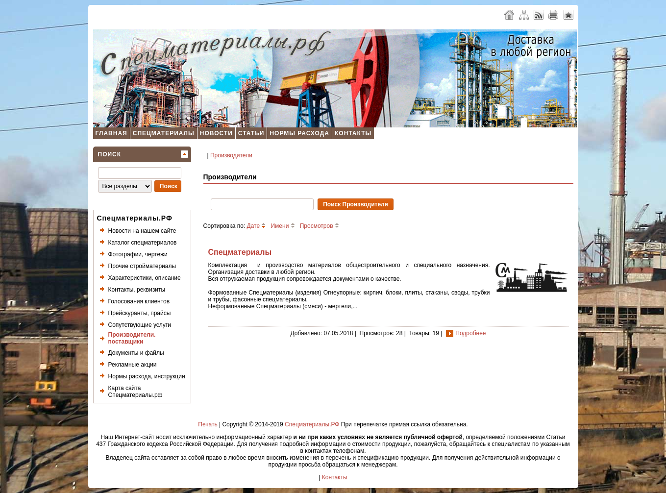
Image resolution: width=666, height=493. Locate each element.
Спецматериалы (164, 133)
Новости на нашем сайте (142, 230)
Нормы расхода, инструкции (146, 376)
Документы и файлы (136, 352)
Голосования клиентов (139, 301)
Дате (256, 225)
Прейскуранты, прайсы (139, 313)
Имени (283, 225)
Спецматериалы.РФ (312, 424)
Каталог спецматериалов (142, 242)
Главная (111, 133)
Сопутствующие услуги (139, 324)
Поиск (110, 154)
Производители (231, 155)
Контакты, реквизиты (137, 289)
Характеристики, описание (144, 277)
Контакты (353, 133)
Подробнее (470, 333)
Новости (216, 133)
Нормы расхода (299, 133)
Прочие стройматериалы (142, 266)
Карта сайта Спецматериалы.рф (135, 391)
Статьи (251, 133)
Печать (207, 424)
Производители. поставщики (132, 338)
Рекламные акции (132, 364)
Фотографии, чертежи (138, 254)
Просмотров (319, 225)
